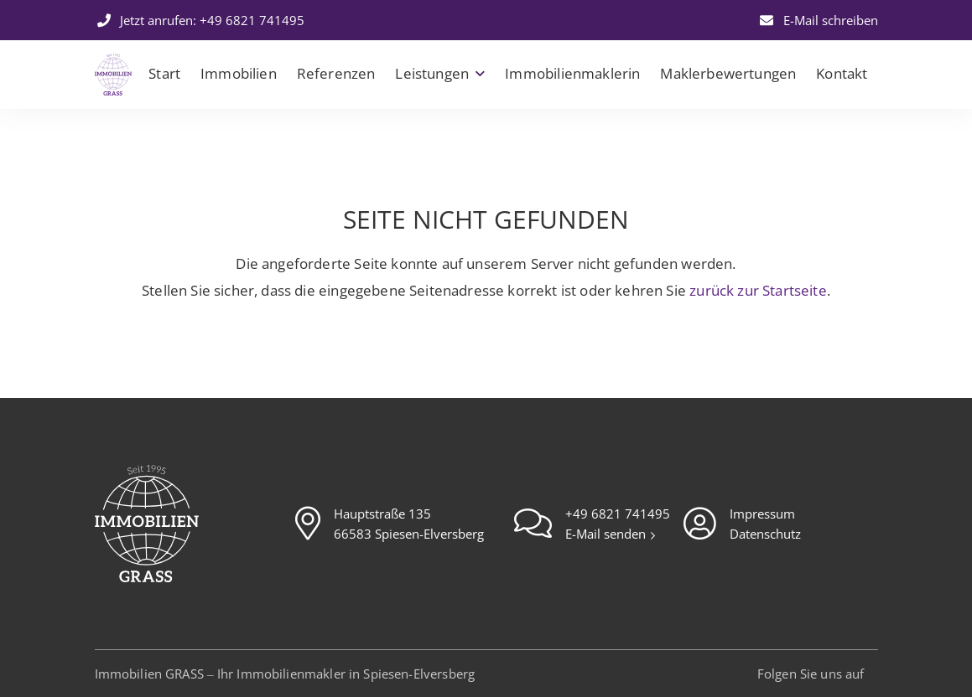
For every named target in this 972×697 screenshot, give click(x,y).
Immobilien (238, 73)
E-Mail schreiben (817, 20)
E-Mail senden (607, 533)
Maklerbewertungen (728, 73)
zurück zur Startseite (758, 290)
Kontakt (841, 73)
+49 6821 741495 (617, 513)
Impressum (762, 513)
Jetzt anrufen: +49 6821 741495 (199, 20)
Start (164, 73)
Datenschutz (765, 533)
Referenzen (336, 73)
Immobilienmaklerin (572, 73)
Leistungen (432, 73)
